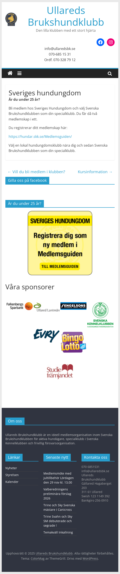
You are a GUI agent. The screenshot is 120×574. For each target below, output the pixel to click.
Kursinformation (95, 171)
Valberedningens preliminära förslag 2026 (57, 493)
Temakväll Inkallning (58, 532)
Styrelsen (12, 475)
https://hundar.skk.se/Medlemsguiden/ (40, 136)
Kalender (11, 482)
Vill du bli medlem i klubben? (36, 171)
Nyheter (11, 468)
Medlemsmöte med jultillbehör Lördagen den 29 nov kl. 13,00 (58, 477)
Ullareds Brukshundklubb (66, 16)
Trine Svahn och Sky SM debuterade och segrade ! (57, 520)
